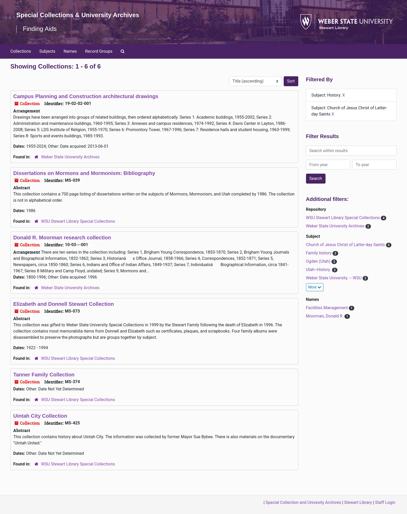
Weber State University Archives (70, 156)
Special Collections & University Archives (77, 14)
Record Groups (98, 51)
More (314, 287)
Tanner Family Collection (43, 374)
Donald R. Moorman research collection (62, 237)
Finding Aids (40, 28)
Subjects (47, 51)
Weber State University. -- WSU (334, 277)
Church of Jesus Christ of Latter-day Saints (346, 244)
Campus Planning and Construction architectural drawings (85, 96)
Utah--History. (319, 269)
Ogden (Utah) (318, 261)
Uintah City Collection (40, 416)
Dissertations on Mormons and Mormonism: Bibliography (84, 173)
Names (70, 51)
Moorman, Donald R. (325, 316)
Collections (20, 51)
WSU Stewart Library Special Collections (78, 221)
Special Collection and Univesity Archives (303, 502)
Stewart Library (358, 502)
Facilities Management (327, 307)
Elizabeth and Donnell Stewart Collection (63, 304)
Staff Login (385, 502)
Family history (319, 253)
